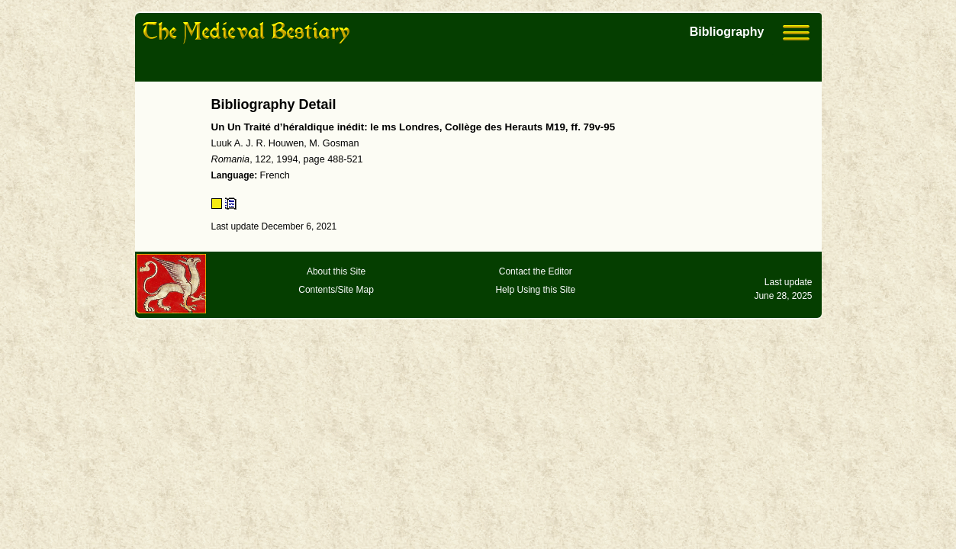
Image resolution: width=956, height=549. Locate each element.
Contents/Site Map (336, 289)
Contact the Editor (535, 271)
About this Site (336, 271)
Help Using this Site (535, 289)
